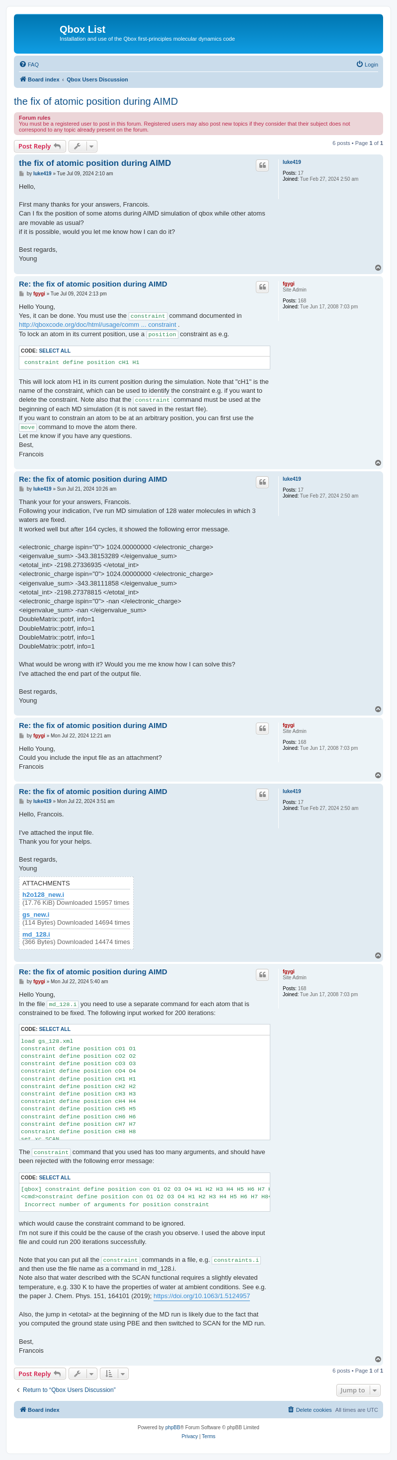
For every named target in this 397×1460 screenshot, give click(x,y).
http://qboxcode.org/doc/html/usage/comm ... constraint (97, 324)
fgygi (289, 284)
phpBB (172, 1427)
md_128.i (36, 934)
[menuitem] (29, 65)
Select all (55, 351)
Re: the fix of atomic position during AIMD (93, 284)
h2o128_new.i (43, 894)
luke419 (292, 162)
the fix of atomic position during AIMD (96, 101)
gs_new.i (35, 914)
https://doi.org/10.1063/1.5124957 (202, 1296)
